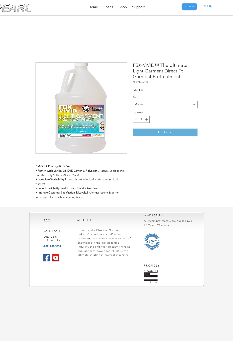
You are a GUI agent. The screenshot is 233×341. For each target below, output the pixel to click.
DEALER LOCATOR (52, 238)
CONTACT (52, 230)
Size (136, 97)
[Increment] (147, 119)
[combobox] (165, 104)
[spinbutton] (141, 119)
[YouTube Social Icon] (55, 257)
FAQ (47, 220)
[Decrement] (135, 119)
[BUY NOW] (189, 6)
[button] (207, 6)
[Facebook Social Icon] (46, 257)
